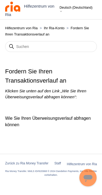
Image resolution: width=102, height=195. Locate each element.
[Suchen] (51, 46)
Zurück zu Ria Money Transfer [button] (27, 163)
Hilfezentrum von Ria (21, 28)
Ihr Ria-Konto (54, 28)
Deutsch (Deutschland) (76, 9)
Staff (57, 163)
